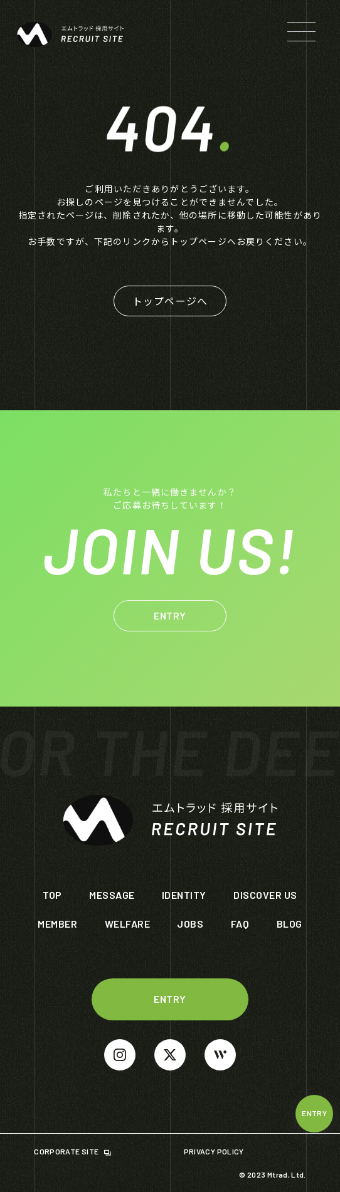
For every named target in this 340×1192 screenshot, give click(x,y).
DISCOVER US (265, 895)
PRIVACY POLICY (214, 1151)
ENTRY (314, 1113)
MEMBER (57, 924)
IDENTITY (184, 895)
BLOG (289, 924)
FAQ (240, 924)
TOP (52, 895)
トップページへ (170, 300)
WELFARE (127, 924)
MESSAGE (111, 895)
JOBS (190, 924)
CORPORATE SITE (67, 1151)
